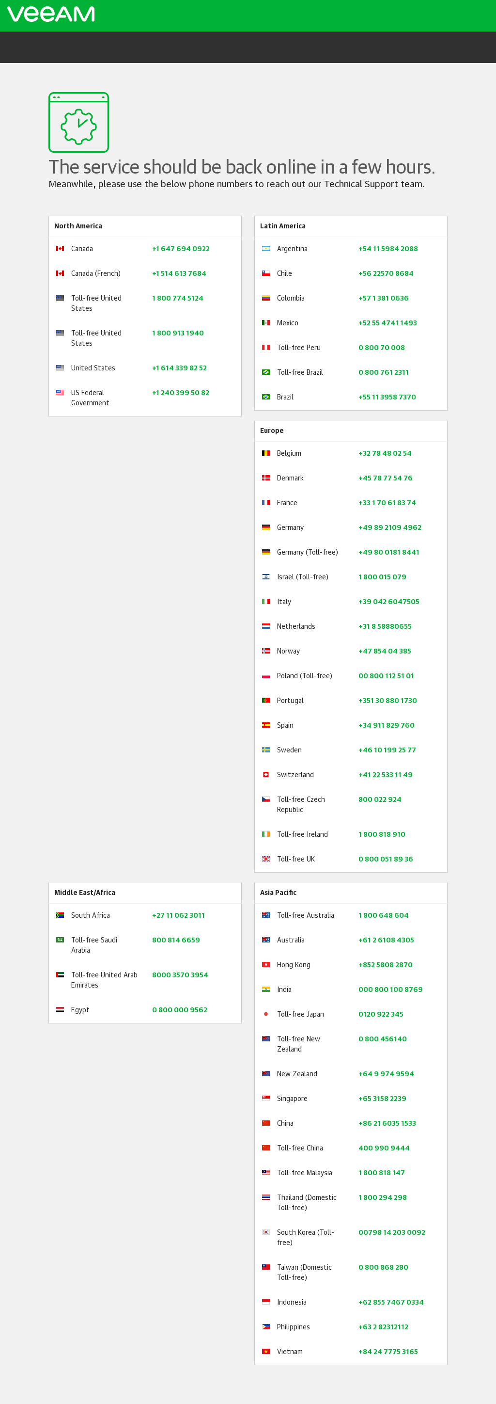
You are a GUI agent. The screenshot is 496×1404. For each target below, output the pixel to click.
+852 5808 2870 (385, 965)
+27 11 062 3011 (178, 915)
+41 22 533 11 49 (385, 775)
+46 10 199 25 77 (387, 750)
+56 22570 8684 (386, 274)
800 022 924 (380, 800)
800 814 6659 (176, 940)
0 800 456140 (382, 1039)
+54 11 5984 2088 (388, 249)
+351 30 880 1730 (387, 701)
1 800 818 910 (381, 834)
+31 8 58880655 (385, 626)
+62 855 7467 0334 (391, 1302)
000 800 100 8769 (390, 990)
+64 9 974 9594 (386, 1074)
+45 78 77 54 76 (385, 478)
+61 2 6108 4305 (386, 940)
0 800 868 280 (383, 1267)
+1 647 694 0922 (181, 249)
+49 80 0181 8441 (388, 552)
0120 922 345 (380, 1014)
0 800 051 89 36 (385, 859)
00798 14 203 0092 (391, 1232)
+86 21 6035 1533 (387, 1123)
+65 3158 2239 (382, 1099)
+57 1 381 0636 (383, 298)
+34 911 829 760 (386, 725)
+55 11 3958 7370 (387, 397)
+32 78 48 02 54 (385, 453)
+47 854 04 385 (384, 651)
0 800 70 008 (381, 348)
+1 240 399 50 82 (180, 393)
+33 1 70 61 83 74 (387, 503)
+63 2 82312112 (383, 1327)
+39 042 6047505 (388, 602)
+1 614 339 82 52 (179, 368)
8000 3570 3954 (180, 975)
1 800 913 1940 (178, 333)
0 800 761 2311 (383, 372)
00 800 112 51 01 (386, 676)
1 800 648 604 (383, 915)
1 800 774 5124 (177, 298)
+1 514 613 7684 (179, 274)
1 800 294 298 (382, 1198)
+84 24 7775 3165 (388, 1352)
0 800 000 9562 (179, 1010)
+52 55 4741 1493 (387, 323)
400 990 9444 (384, 1148)
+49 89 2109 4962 (389, 528)
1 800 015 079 (382, 577)
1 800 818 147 (381, 1173)
